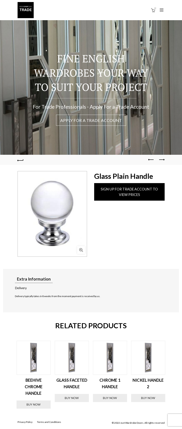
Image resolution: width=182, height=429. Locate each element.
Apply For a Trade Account (91, 120)
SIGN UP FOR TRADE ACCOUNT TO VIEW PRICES (129, 192)
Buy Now (34, 404)
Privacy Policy (25, 422)
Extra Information (34, 278)
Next (171, 375)
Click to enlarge (81, 250)
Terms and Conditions (49, 422)
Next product (161, 159)
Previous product (151, 159)
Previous (11, 375)
